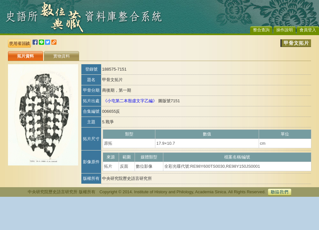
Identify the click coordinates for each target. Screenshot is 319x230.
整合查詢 (261, 29)
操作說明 (284, 29)
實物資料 (61, 56)
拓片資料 (25, 56)
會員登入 (308, 29)
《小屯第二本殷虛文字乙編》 (130, 100)
